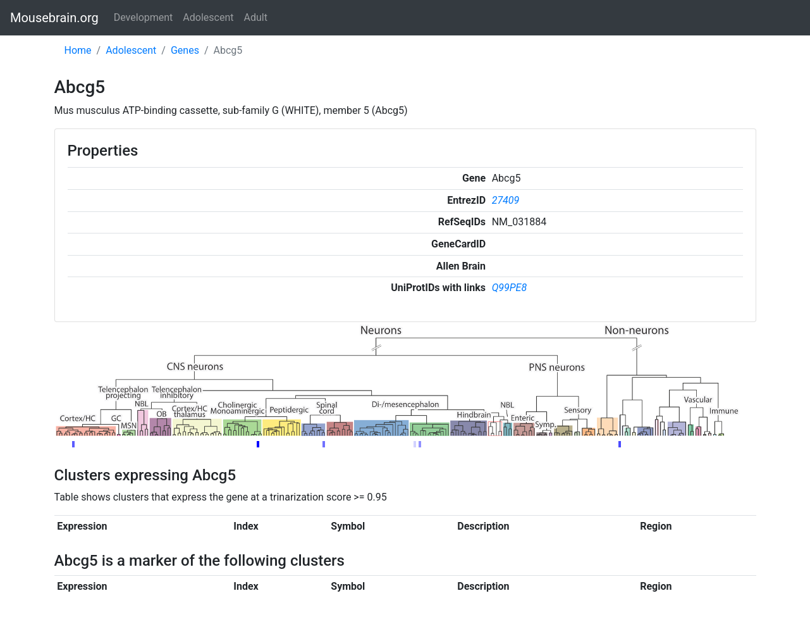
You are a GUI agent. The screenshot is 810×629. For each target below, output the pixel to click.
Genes (185, 50)
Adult (255, 17)
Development (143, 17)
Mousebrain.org (54, 17)
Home (78, 50)
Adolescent (208, 17)
